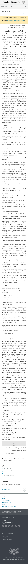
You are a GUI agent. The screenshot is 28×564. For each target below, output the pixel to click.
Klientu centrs (5, 536)
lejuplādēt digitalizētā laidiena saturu (15, 20)
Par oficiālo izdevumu (7, 522)
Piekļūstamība (5, 524)
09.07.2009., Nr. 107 (6, 11)
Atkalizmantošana (7, 539)
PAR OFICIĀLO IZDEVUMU (9, 475)
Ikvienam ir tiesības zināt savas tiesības (14, 559)
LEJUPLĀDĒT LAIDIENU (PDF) (9, 473)
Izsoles (3, 498)
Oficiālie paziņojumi (7, 533)
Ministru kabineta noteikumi (9, 506)
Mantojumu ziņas (6, 502)
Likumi (3, 504)
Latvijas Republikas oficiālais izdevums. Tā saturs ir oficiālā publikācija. (12, 512)
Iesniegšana (5, 538)
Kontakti (4, 520)
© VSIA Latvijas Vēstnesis (9, 517)
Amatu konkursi (6, 500)
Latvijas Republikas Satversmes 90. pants (14, 557)
